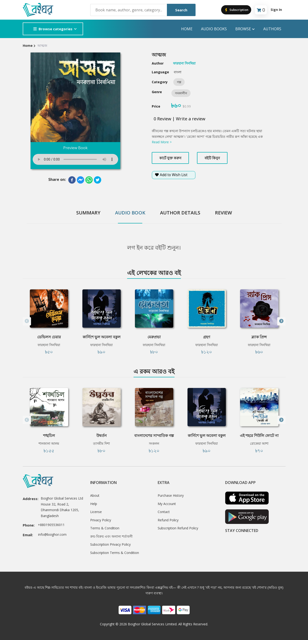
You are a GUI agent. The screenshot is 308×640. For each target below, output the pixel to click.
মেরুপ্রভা (154, 337)
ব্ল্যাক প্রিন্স (259, 337)
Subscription (236, 10)
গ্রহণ (206, 337)
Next (281, 321)
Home (186, 28)
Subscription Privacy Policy (110, 544)
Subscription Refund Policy (178, 528)
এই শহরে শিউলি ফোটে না (259, 435)
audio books (214, 28)
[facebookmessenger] (80, 180)
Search (181, 10)
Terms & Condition (104, 528)
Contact (164, 511)
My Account (167, 503)
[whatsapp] (89, 180)
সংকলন (154, 443)
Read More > (162, 142)
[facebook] (72, 180)
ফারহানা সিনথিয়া (49, 345)
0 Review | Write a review (179, 119)
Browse (245, 29)
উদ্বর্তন (101, 435)
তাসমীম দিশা (101, 443)
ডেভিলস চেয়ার (49, 337)
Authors (272, 28)
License (96, 511)
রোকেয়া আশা (259, 443)
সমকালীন (181, 93)
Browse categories (52, 28)
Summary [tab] (88, 212)
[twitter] (97, 180)
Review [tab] (223, 212)
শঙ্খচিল (49, 435)
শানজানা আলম (49, 443)
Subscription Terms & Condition (114, 552)
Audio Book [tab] (130, 212)
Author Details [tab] (180, 212)
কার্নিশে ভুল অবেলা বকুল (102, 337)
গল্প (179, 82)
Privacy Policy (100, 520)
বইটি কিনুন (212, 158)
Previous (27, 321)
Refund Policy (168, 520)
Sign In (276, 9)
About (94, 495)
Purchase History (171, 495)
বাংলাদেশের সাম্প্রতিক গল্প (154, 435)
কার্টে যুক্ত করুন (170, 158)
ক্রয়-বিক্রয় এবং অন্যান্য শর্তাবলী (111, 536)
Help (93, 503)
